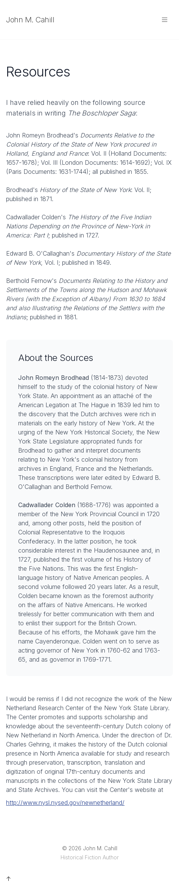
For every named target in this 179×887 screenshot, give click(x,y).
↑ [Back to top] (8, 878)
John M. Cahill (30, 19)
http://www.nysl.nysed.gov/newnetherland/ (65, 802)
